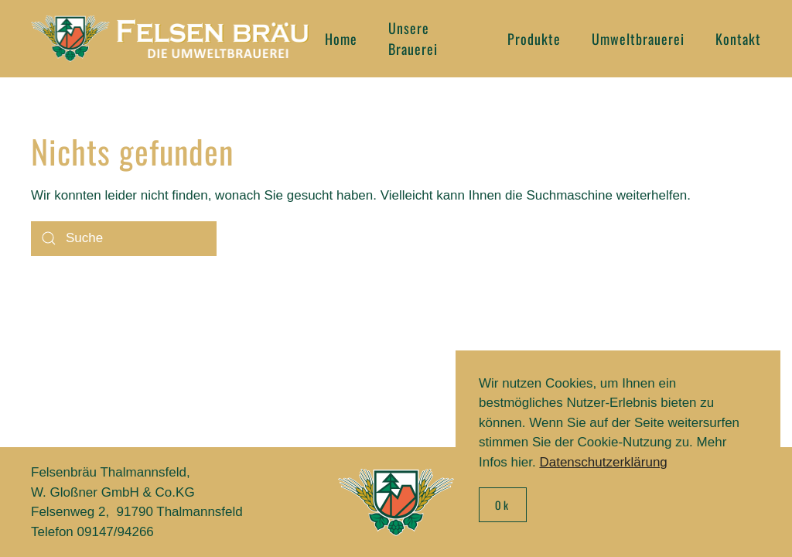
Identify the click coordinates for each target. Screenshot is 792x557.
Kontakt (738, 39)
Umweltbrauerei (638, 39)
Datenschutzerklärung (603, 462)
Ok (502, 505)
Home (341, 39)
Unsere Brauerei (413, 38)
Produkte (534, 39)
